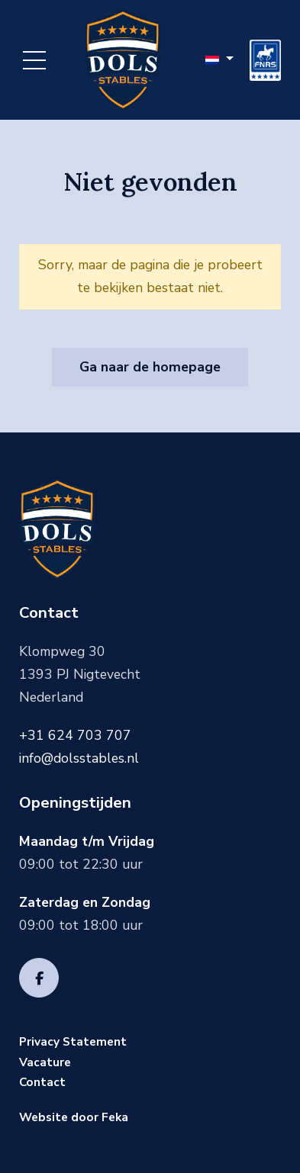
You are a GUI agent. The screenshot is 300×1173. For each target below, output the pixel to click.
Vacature (45, 1062)
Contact (42, 1082)
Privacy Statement (73, 1041)
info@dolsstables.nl (79, 758)
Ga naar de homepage (150, 367)
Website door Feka (73, 1117)
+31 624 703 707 (75, 735)
